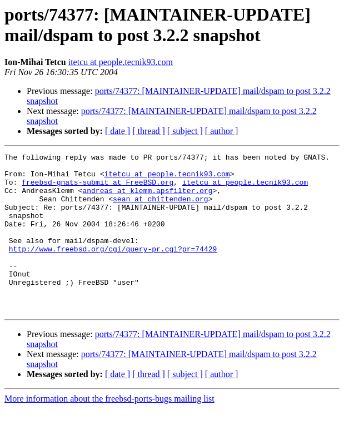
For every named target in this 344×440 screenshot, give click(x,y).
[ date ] (117, 131)
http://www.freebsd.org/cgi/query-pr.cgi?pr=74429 (113, 269)
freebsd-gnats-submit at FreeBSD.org (97, 189)
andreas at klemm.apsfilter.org (147, 199)
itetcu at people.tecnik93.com (120, 62)
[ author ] (221, 131)
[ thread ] (148, 131)
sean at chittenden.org (160, 209)
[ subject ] (185, 131)
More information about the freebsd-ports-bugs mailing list (109, 430)
